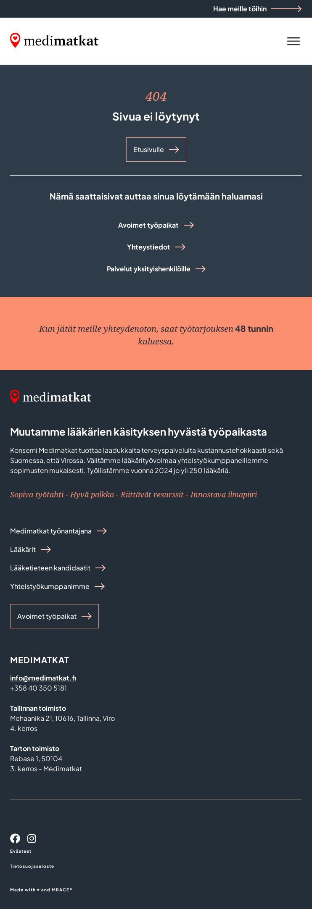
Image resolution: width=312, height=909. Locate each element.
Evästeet (21, 851)
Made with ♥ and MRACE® (41, 889)
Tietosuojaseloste (32, 866)
